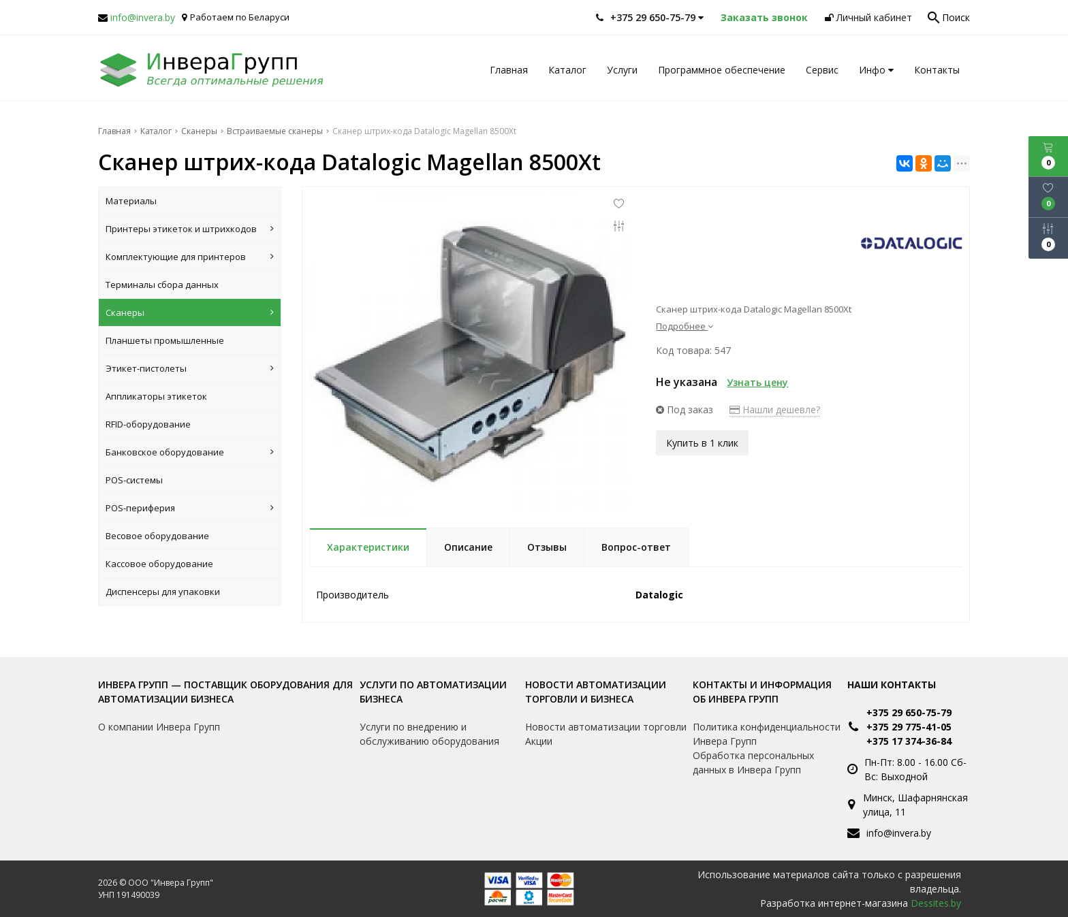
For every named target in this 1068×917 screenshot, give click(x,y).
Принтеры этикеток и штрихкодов (190, 229)
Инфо (876, 69)
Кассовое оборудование (159, 564)
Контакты (937, 69)
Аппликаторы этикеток (156, 396)
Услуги (622, 69)
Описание (468, 547)
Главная (509, 69)
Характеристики (368, 547)
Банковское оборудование (190, 452)
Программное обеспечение (721, 69)
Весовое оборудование (157, 536)
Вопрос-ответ (636, 547)
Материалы (131, 201)
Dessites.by (936, 903)
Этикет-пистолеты (190, 368)
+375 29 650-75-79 (909, 712)
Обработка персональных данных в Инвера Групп (753, 762)
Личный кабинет (868, 17)
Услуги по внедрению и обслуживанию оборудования (429, 733)
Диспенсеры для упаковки (163, 591)
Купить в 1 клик (702, 442)
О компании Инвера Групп (159, 726)
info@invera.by (142, 17)
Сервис (822, 69)
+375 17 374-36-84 (909, 741)
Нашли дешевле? (774, 409)
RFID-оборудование (148, 424)
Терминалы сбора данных (162, 284)
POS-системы (134, 480)
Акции (538, 741)
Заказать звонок (764, 17)
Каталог (567, 69)
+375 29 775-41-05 (909, 726)
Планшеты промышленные (165, 340)
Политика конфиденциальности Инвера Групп (767, 733)
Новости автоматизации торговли (606, 726)
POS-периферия (190, 508)
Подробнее (684, 326)
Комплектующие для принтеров (190, 256)
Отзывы (547, 547)
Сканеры (190, 312)
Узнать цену (757, 382)
